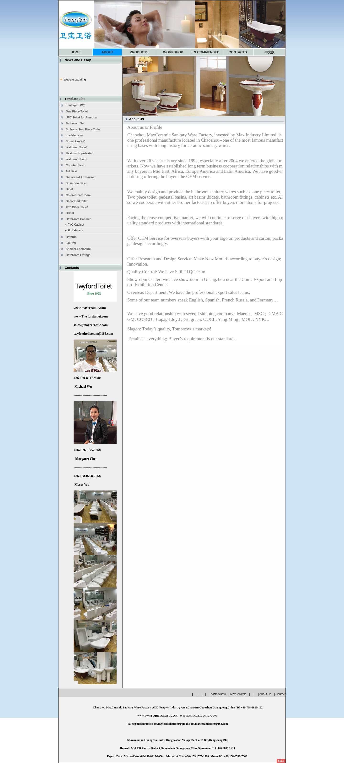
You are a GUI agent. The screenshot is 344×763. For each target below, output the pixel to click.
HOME (76, 52)
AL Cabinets (75, 230)
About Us (265, 694)
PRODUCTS (139, 52)
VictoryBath (220, 694)
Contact (280, 694)
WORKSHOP (173, 52)
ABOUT (107, 52)
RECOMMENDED (206, 52)
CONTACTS (238, 52)
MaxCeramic (238, 694)
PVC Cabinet (75, 224)
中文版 (269, 52)
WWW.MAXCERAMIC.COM (198, 715)
